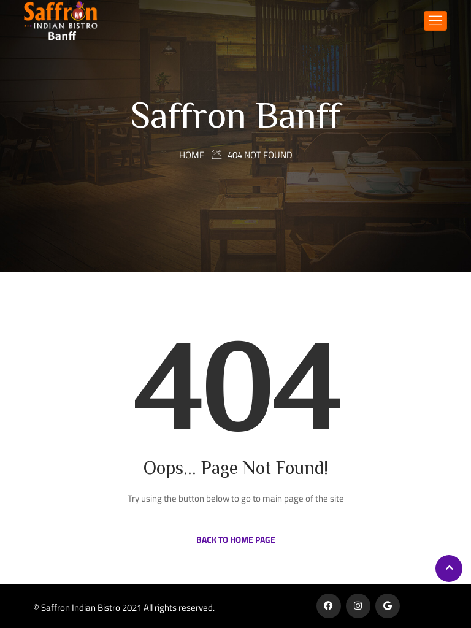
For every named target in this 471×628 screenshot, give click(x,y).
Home (191, 155)
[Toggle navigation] (435, 21)
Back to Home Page (235, 539)
